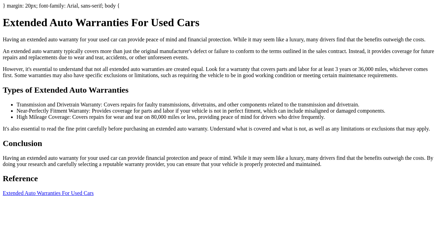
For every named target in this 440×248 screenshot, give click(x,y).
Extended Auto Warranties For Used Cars (48, 193)
